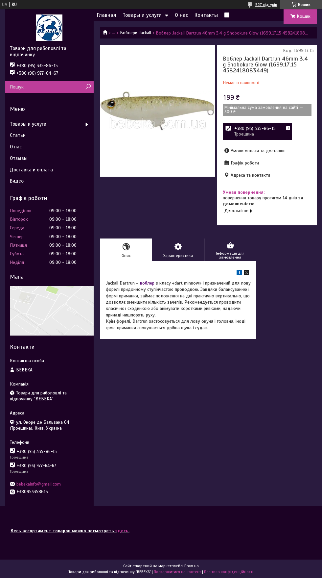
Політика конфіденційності (228, 571)
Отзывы (19, 158)
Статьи (18, 135)
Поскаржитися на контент (177, 571)
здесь (121, 531)
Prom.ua (191, 566)
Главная (106, 15)
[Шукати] (88, 87)
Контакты (206, 15)
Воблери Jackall (135, 33)
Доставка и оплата (31, 170)
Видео (17, 181)
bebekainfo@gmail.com (38, 484)
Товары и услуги (142, 15)
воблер (147, 283)
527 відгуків (266, 4)
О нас (181, 15)
